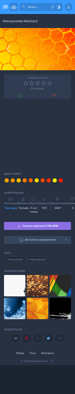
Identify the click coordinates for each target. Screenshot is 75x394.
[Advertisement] (37, 135)
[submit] (24, 7)
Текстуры (11, 208)
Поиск (20, 353)
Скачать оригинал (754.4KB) (37, 226)
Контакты (47, 353)
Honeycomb (15, 259)
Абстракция (37, 259)
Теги (33, 353)
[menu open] (5, 7)
